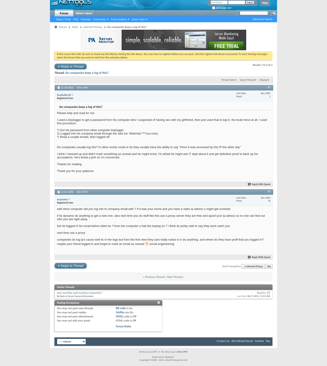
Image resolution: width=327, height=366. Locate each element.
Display (263, 79)
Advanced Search (262, 19)
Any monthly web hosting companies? (79, 292)
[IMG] (119, 316)
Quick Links (138, 19)
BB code (121, 308)
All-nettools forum (242, 341)
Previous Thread (154, 277)
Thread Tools (227, 79)
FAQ (75, 19)
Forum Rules (123, 326)
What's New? (84, 13)
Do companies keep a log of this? (87, 73)
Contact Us (223, 341)
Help (265, 3)
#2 (269, 191)
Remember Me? (222, 8)
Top (269, 266)
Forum (64, 13)
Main (75, 27)
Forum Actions (119, 19)
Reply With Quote (259, 184)
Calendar (86, 19)
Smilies (120, 312)
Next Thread (174, 277)
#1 (269, 87)
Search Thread (247, 79)
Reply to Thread (70, 66)
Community (99, 19)
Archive (259, 341)
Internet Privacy (93, 27)
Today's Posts (63, 19)
